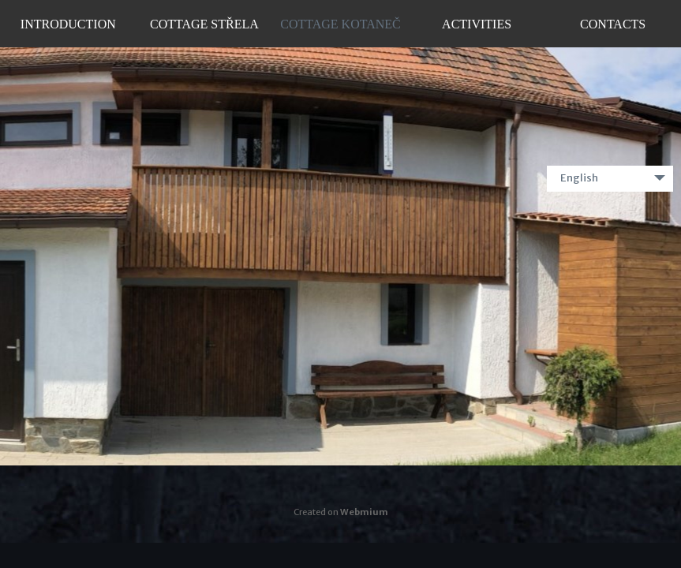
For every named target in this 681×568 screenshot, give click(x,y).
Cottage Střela (204, 24)
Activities (476, 24)
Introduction (68, 24)
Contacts (612, 24)
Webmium (364, 512)
